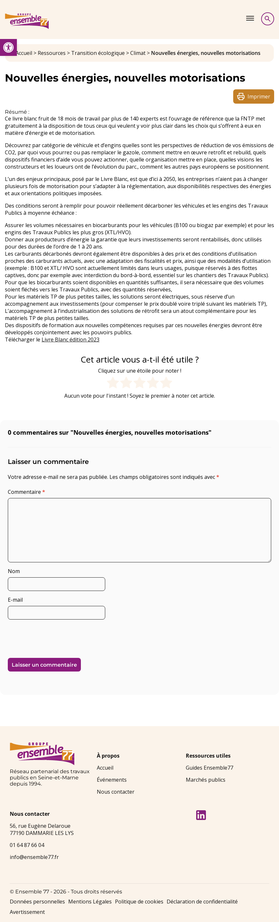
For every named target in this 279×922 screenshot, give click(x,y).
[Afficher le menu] (250, 18)
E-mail (15, 599)
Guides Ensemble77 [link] (209, 767)
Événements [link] (112, 779)
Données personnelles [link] (37, 901)
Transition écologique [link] (98, 53)
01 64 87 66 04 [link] (27, 845)
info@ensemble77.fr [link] (34, 857)
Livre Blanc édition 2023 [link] (70, 339)
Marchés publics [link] (205, 779)
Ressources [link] (52, 53)
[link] (8, 47)
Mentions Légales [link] (90, 901)
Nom (14, 571)
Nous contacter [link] (115, 791)
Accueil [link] (24, 53)
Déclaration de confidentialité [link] (202, 901)
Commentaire (26, 491)
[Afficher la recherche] (267, 18)
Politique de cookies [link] (139, 901)
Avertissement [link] (27, 912)
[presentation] (52, 636)
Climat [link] (138, 53)
